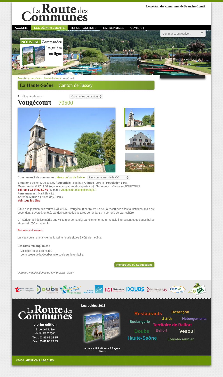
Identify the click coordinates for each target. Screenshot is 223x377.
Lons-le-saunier (181, 339)
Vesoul (187, 331)
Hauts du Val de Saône (71, 177)
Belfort (161, 330)
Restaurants (148, 313)
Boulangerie (139, 322)
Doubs (141, 331)
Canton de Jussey (76, 85)
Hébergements (194, 319)
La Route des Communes (54, 12)
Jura (167, 318)
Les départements (49, 27)
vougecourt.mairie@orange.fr (78, 189)
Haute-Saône (142, 338)
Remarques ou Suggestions (134, 264)
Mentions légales (40, 360)
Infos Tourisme (83, 27)
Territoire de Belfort (172, 325)
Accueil (21, 27)
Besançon (180, 312)
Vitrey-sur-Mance (32, 96)
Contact (137, 27)
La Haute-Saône (34, 78)
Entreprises (113, 27)
